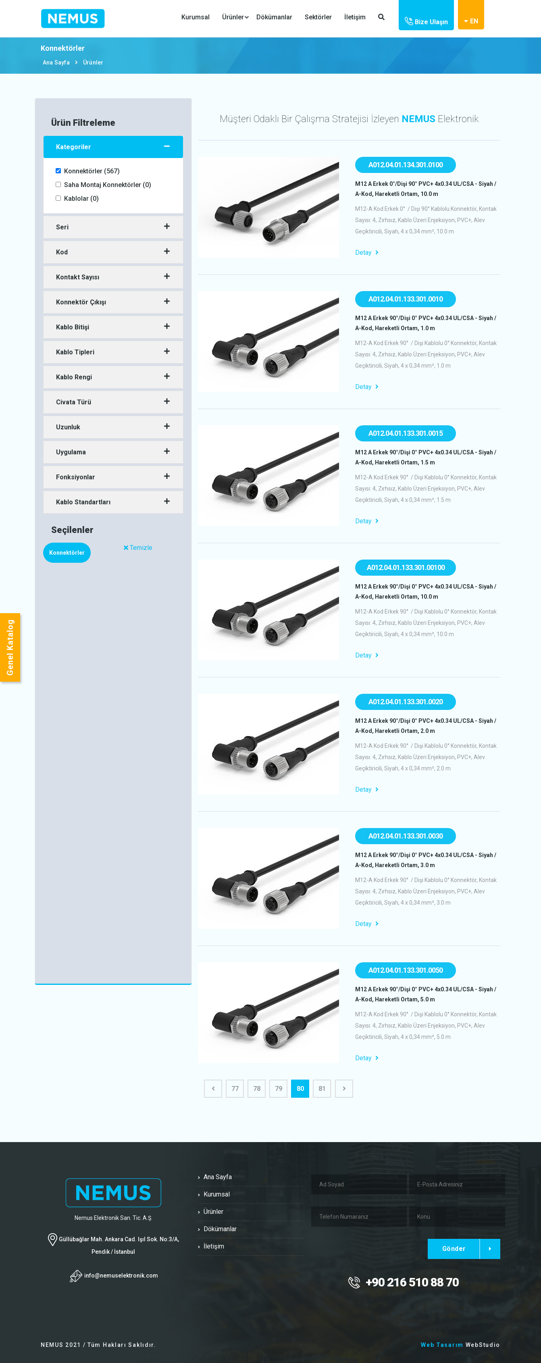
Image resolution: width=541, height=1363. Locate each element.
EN (471, 21)
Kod (62, 252)
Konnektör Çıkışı (81, 302)
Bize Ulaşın (426, 22)
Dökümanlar (274, 17)
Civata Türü (73, 402)
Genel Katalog (10, 647)
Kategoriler (73, 147)
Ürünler (233, 17)
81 (322, 1088)
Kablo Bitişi (72, 327)
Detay (367, 252)
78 (256, 1088)
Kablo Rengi (74, 377)
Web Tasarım (442, 1345)
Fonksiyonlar (75, 477)
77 (235, 1088)
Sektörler (318, 17)
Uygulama (71, 452)
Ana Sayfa (56, 62)
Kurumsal (195, 17)
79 (278, 1088)
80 (300, 1088)
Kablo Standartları (83, 502)
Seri (62, 227)
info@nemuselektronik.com (121, 1275)
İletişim (355, 17)
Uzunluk (68, 427)
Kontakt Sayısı (77, 277)
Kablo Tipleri (75, 352)
